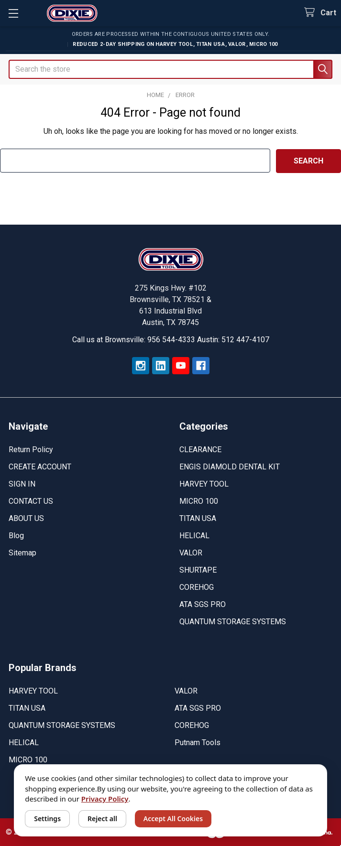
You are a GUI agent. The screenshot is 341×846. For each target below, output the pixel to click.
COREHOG (196, 586)
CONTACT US (31, 500)
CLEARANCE (200, 449)
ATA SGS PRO (202, 603)
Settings (47, 818)
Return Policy (31, 449)
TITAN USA (197, 517)
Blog (16, 535)
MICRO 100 (198, 500)
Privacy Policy (105, 798)
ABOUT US (26, 517)
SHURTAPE (198, 569)
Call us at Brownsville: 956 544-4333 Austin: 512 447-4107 (170, 339)
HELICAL (194, 535)
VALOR (190, 552)
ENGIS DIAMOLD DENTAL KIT (229, 466)
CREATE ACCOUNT (40, 466)
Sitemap (22, 552)
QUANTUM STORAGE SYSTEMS (232, 621)
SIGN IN (22, 483)
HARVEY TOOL (204, 483)
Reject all (102, 818)
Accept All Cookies (173, 818)
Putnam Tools (197, 742)
